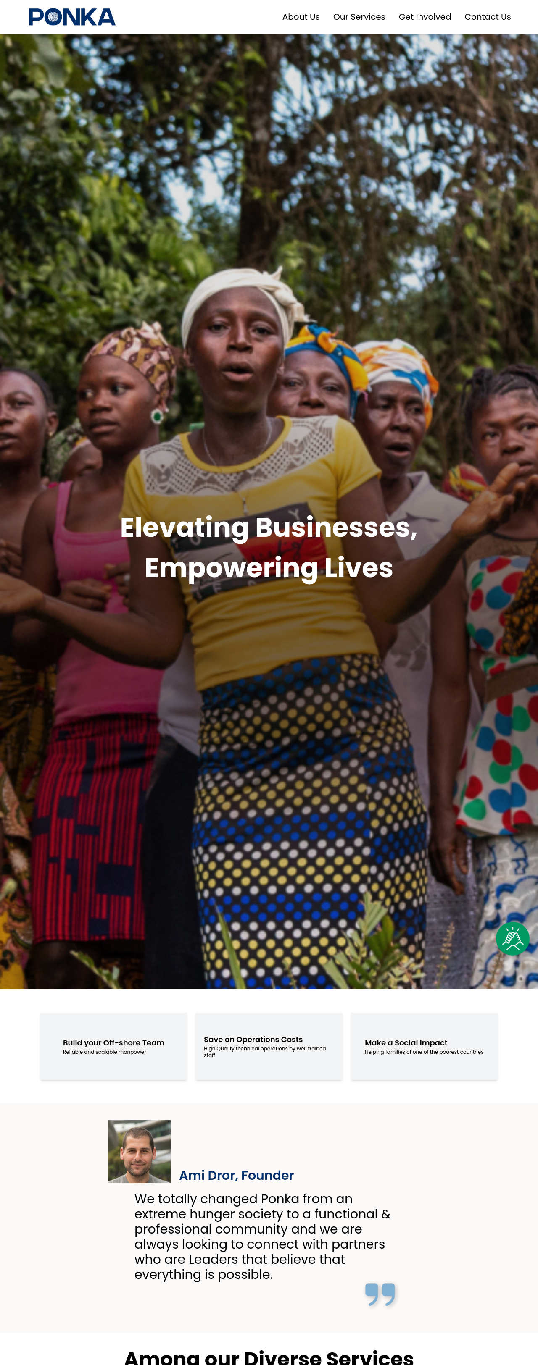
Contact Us (487, 17)
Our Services (359, 17)
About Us (301, 17)
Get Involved (425, 17)
